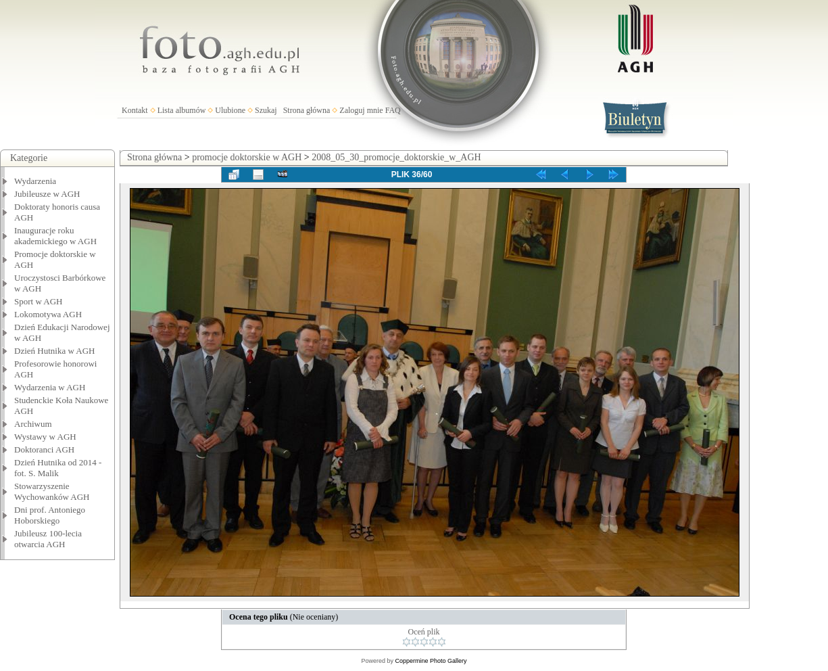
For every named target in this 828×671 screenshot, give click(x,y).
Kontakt (135, 110)
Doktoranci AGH (44, 449)
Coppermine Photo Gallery (430, 660)
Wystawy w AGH (45, 437)
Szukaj (266, 110)
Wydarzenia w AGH (49, 387)
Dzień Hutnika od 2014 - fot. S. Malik (57, 467)
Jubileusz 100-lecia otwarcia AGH (48, 538)
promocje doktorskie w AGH (246, 157)
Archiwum (33, 424)
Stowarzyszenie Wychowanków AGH (52, 491)
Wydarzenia (35, 181)
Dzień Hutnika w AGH (54, 351)
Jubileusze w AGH (47, 194)
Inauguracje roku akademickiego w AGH (55, 235)
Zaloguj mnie (361, 110)
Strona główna (307, 110)
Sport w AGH (38, 301)
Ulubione (230, 110)
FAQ (393, 110)
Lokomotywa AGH (48, 314)
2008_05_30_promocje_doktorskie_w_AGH (396, 157)
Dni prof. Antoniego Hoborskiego (49, 515)
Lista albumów (181, 110)
